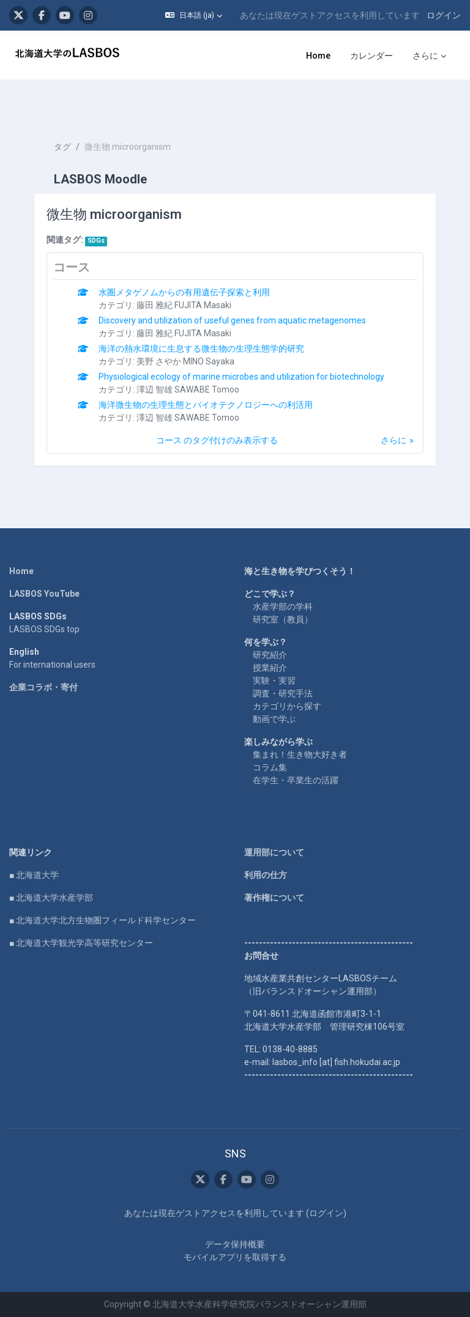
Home (21, 571)
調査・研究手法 (283, 693)
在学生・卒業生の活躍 (295, 780)
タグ (62, 147)
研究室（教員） (283, 619)
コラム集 (270, 767)
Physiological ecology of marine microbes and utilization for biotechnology (241, 377)
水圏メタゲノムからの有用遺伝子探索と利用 (184, 292)
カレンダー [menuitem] (371, 56)
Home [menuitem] (318, 56)
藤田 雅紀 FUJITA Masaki (183, 305)
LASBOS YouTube (44, 594)
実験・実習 (274, 680)
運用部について (274, 852)
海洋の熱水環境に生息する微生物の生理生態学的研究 (201, 348)
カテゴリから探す (287, 706)
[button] (193, 15)
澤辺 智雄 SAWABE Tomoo (187, 389)
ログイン (444, 15)
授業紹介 (270, 668)
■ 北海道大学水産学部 (51, 897)
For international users (52, 665)
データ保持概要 (235, 1244)
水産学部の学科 (283, 606)
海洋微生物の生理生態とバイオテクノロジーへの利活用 (206, 405)
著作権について (274, 897)
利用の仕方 (265, 875)
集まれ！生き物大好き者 (300, 754)
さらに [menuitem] (425, 56)
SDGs (96, 241)
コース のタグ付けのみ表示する (217, 440)
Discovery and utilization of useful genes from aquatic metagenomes (232, 320)
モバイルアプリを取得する (235, 1257)
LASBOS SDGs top (44, 629)
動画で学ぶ (274, 719)
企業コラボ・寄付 (43, 687)
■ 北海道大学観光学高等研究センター (81, 943)
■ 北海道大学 (34, 875)
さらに (393, 440)
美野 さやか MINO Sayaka (185, 361)
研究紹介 (270, 655)
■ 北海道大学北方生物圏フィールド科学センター (102, 920)
